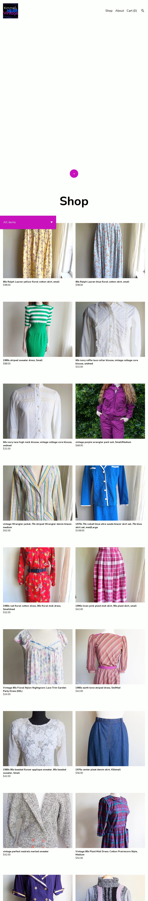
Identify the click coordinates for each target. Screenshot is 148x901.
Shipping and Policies (125, 895)
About (119, 11)
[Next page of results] (86, 887)
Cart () (132, 11)
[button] (28, 75)
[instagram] (144, 896)
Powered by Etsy (21, 895)
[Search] (142, 11)
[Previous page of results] (62, 887)
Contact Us (105, 895)
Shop (109, 11)
